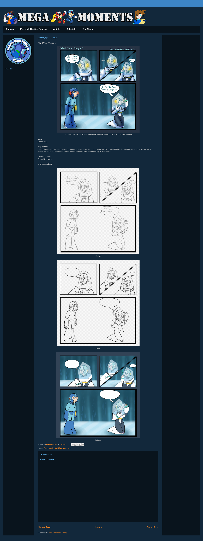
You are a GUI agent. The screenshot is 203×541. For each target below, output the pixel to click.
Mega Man (67, 448)
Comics (10, 29)
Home (98, 527)
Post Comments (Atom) (58, 533)
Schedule (71, 29)
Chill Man (58, 448)
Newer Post (44, 527)
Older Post (152, 527)
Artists (56, 29)
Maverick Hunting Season (33, 29)
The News (88, 29)
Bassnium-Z (48, 448)
